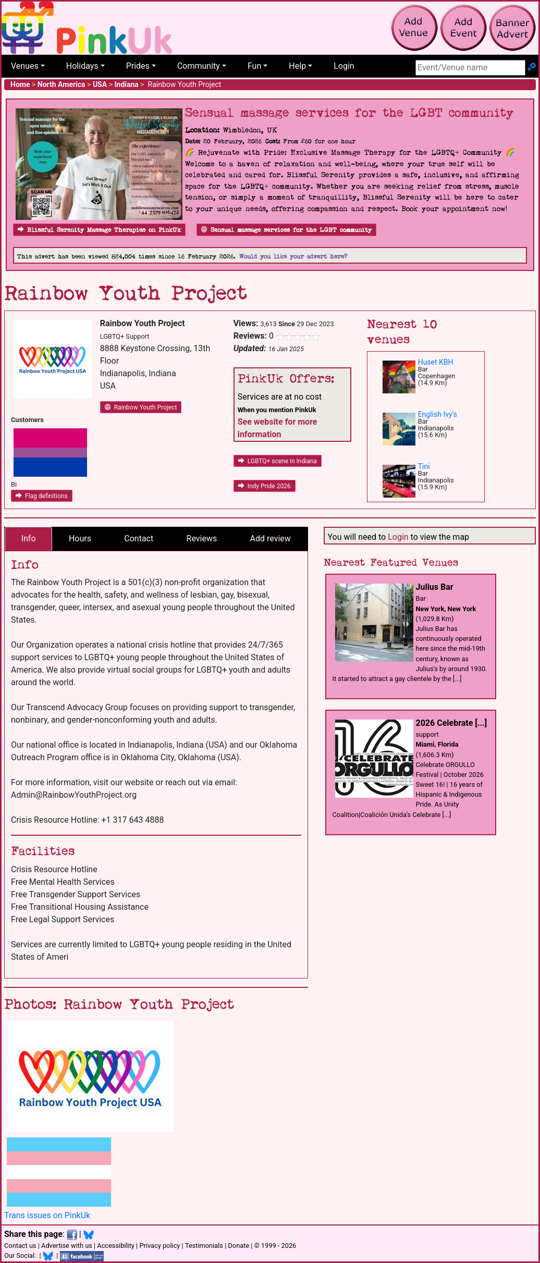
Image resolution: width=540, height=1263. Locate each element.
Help (297, 66)
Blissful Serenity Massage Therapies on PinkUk (99, 230)
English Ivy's (437, 414)
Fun (254, 66)
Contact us (20, 1245)
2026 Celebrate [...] (451, 723)
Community (198, 66)
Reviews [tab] (202, 538)
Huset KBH (435, 362)
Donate (238, 1245)
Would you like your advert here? (293, 256)
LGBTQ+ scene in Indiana (277, 461)
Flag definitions (42, 496)
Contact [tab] (138, 538)
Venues (25, 66)
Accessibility (115, 1245)
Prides (138, 66)
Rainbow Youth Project (141, 407)
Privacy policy (159, 1245)
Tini (424, 466)
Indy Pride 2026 (264, 486)
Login (344, 66)
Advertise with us (66, 1245)
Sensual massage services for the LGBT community (286, 230)
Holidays (82, 66)
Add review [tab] (270, 538)
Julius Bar (434, 587)
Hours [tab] (80, 538)
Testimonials (204, 1245)
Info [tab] (28, 538)
